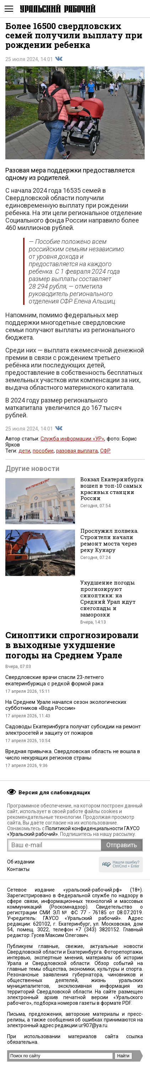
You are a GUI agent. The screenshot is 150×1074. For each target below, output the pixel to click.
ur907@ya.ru (93, 1025)
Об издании (20, 862)
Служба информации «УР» (72, 439)
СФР (105, 451)
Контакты (18, 869)
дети (24, 451)
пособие (43, 451)
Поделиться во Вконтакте (58, 59)
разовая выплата (77, 451)
